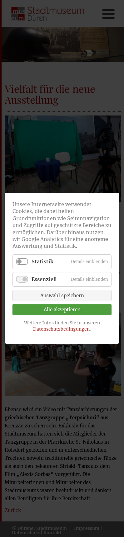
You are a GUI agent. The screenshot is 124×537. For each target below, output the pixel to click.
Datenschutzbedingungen (61, 329)
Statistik (42, 261)
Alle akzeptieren (62, 310)
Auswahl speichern (62, 296)
